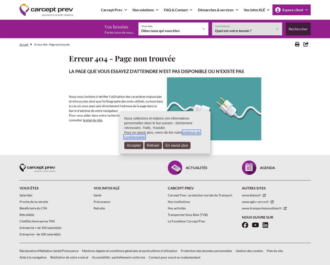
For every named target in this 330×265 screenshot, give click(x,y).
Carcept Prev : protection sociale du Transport (200, 195)
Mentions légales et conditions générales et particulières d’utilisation (129, 251)
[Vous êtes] (173, 28)
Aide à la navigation (33, 257)
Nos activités (177, 208)
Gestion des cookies (249, 251)
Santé (97, 195)
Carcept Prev (111, 10)
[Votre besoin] (247, 28)
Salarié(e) (26, 195)
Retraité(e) (27, 215)
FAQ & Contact (176, 10)
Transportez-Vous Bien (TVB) (188, 215)
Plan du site (275, 251)
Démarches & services (216, 10)
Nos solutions (143, 10)
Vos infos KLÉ (254, 10)
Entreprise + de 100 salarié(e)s (40, 228)
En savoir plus (176, 145)
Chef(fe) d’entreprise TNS (37, 221)
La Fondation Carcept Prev (186, 221)
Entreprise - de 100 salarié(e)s (40, 234)
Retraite (99, 208)
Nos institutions (179, 202)
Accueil (24, 44)
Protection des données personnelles (206, 251)
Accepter (134, 145)
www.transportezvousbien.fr (262, 208)
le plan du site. (93, 120)
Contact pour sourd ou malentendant (174, 257)
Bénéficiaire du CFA (33, 208)
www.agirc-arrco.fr (256, 202)
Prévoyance (102, 202)
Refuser (153, 145)
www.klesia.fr (252, 195)
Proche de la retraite (34, 202)
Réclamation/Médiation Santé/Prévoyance (49, 251)
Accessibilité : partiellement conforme (118, 257)
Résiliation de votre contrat (69, 257)
